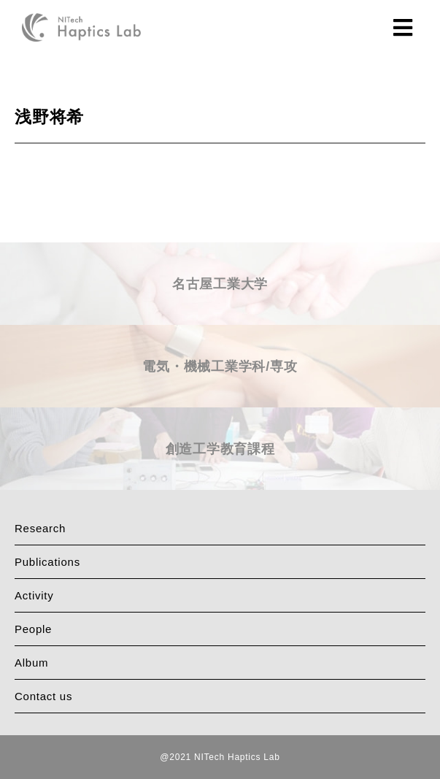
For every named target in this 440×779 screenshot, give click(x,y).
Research (40, 528)
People (33, 629)
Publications (47, 562)
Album (31, 662)
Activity (34, 595)
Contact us (43, 696)
